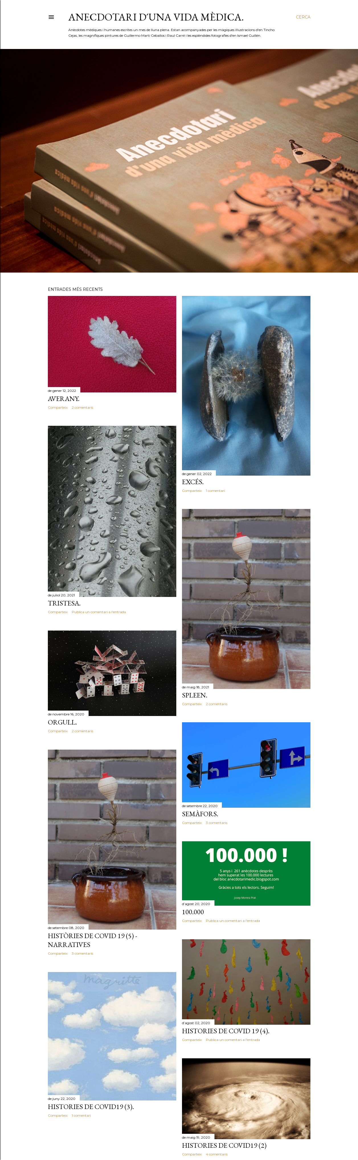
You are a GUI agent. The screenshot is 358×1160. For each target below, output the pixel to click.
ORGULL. (62, 722)
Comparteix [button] (57, 407)
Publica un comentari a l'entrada (99, 612)
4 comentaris (217, 1154)
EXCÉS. (193, 481)
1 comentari (215, 490)
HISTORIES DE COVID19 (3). (91, 1106)
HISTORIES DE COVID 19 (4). (225, 1030)
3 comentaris (216, 823)
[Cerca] (303, 17)
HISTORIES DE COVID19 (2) (224, 1145)
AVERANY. (63, 398)
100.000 (193, 911)
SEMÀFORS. (200, 813)
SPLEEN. (194, 695)
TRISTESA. (64, 603)
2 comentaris (82, 407)
